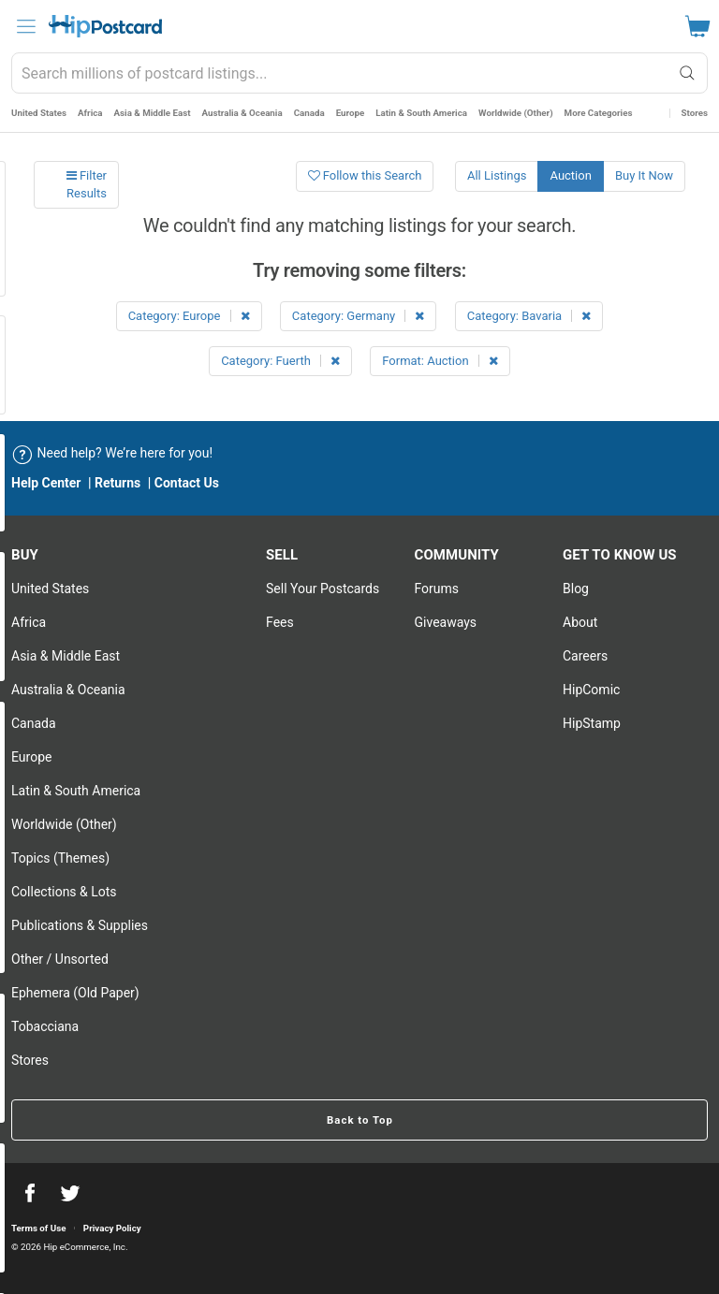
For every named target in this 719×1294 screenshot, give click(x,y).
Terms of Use (38, 1228)
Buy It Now (644, 175)
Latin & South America (421, 113)
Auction (570, 175)
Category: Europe (189, 316)
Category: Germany (358, 316)
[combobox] (359, 73)
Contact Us (186, 482)
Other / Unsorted (60, 959)
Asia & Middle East (152, 113)
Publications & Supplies (79, 925)
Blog (576, 588)
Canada (309, 113)
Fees (280, 622)
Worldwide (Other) (515, 113)
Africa (90, 113)
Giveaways (446, 622)
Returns (117, 482)
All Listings (497, 175)
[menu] (26, 26)
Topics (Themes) (60, 858)
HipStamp (592, 723)
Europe (350, 113)
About (580, 622)
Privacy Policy (112, 1228)
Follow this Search (365, 175)
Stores (695, 113)
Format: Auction (440, 361)
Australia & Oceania (242, 113)
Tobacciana (45, 1026)
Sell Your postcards (322, 588)
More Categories (599, 113)
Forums (437, 588)
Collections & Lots (64, 891)
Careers (585, 655)
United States (38, 113)
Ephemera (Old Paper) (75, 992)
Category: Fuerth (280, 361)
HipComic (591, 689)
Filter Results (86, 184)
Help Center (46, 482)
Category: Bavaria (529, 316)
